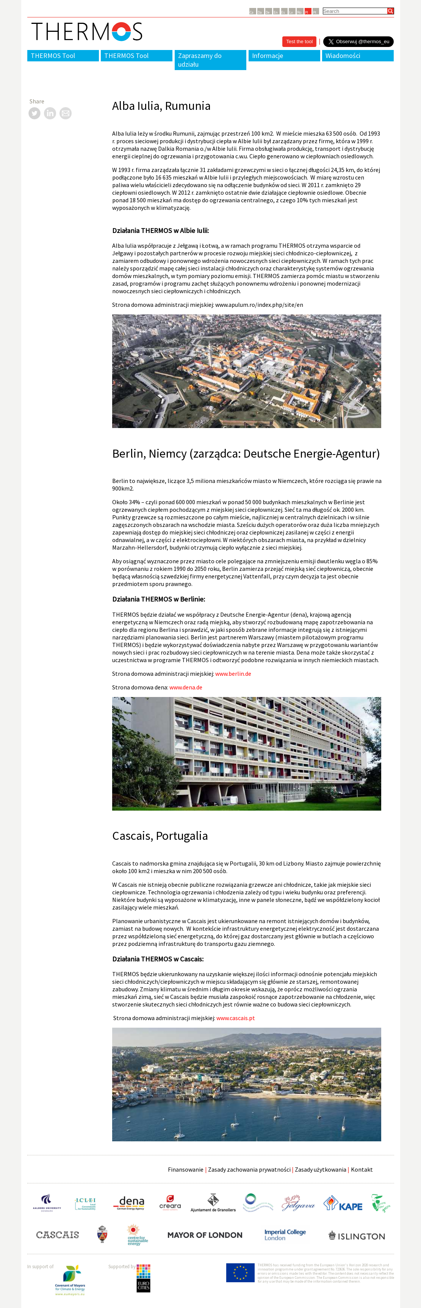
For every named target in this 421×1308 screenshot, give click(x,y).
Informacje (267, 55)
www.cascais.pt (235, 1018)
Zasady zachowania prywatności (249, 1169)
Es (283, 12)
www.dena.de (185, 687)
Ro (299, 12)
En (276, 12)
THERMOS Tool (53, 55)
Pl (306, 12)
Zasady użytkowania (320, 1169)
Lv (291, 12)
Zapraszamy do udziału (200, 60)
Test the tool (299, 41)
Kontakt (362, 1169)
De (267, 12)
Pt (314, 12)
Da (260, 12)
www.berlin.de (233, 673)
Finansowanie (185, 1169)
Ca (252, 12)
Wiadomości (343, 55)
